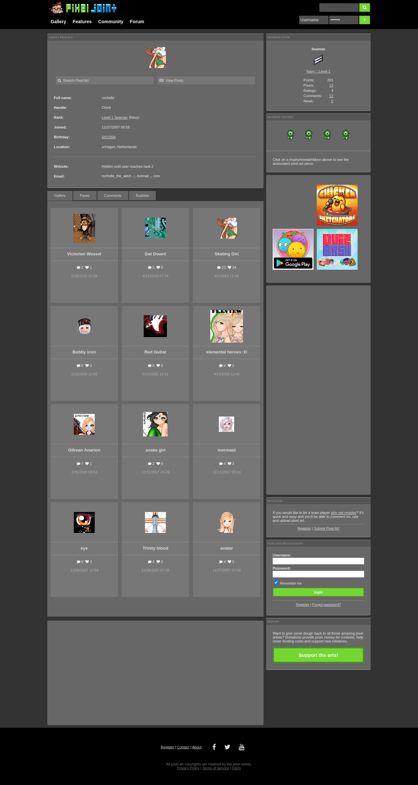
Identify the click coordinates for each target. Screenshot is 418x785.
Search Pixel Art (73, 80)
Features (81, 21)
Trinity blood (155, 548)
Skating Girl (227, 253)
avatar (226, 548)
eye (84, 548)
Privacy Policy (188, 768)
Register (304, 528)
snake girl (155, 450)
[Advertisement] (155, 673)
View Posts (171, 80)
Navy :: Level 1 (318, 71)
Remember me (291, 583)
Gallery (58, 21)
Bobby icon (84, 352)
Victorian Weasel (84, 253)
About (196, 747)
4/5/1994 (109, 137)
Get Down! (155, 253)
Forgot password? (326, 604)
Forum (137, 21)
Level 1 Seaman (115, 117)
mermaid (226, 450)
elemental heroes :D (226, 352)
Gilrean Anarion (84, 450)
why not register (344, 513)
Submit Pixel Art (326, 528)
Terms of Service (215, 768)
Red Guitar (155, 352)
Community (110, 21)
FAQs (236, 768)
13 (331, 85)
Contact (183, 747)
